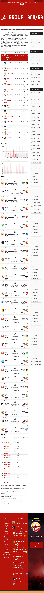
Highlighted (20, 518)
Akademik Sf (19, 536)
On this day (6, 539)
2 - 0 (19, 565)
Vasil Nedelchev (7, 451)
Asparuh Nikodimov (8, 460)
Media (31, 2)
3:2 (15, 232)
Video (6, 551)
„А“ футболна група (17, 501)
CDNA (14, 544)
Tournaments (6, 535)
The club (9, 2)
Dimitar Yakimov (7, 473)
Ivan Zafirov (6, 446)
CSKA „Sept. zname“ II (19, 552)
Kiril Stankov (6, 453)
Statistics (17, 2)
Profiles (6, 527)
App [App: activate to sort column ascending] (14, 437)
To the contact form (36, 545)
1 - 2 (24, 549)
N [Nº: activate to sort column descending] (2, 438)
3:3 (15, 198)
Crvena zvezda (20, 556)
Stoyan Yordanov (7, 440)
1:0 (15, 190)
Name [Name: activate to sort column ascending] (5, 437)
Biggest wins (6, 538)
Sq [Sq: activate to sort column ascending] (21, 437)
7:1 (15, 394)
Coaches (6, 525)
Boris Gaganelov (7, 455)
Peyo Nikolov (6, 475)
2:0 (15, 283)
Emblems (6, 528)
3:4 (15, 377)
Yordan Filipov (7, 442)
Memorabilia (6, 557)
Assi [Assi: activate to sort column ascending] (27, 437)
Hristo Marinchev (7, 457)
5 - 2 (14, 536)
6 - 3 (20, 578)
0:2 (15, 266)
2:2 (15, 402)
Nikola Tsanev (7, 469)
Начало (4, 29)
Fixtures (13, 2)
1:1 (15, 326)
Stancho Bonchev (7, 444)
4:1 (15, 241)
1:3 (15, 207)
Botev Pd (18, 542)
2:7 (15, 334)
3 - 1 (19, 574)
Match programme (6, 554)
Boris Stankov (7, 462)
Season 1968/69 (10, 501)
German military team (19, 581)
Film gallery (6, 552)
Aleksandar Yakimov (21, 523)
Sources (6, 544)
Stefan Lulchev (19, 528)
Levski (23, 574)
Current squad (6, 523)
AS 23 (17, 578)
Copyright (6, 546)
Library (6, 555)
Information (27, 2)
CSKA (16, 565)
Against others (6, 536)
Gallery (6, 549)
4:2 (15, 181)
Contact (34, 2)
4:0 (15, 292)
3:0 (15, 275)
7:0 (15, 428)
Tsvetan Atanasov (7, 466)
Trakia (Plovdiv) (10, 84)
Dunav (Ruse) (10, 121)
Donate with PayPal (20, 592)
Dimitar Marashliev (8, 477)
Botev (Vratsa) (10, 95)
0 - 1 (22, 542)
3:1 (15, 317)
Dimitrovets (19, 549)
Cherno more (17, 568)
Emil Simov (6, 480)
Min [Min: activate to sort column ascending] (18, 437)
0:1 (15, 224)
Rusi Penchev (6, 449)
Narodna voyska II (21, 533)
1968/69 (12, 29)
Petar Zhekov (6, 471)
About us (6, 543)
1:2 (15, 300)
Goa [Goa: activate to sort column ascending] (24, 437)
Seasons (8, 29)
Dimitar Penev (7, 464)
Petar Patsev (6, 482)
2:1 (15, 249)
